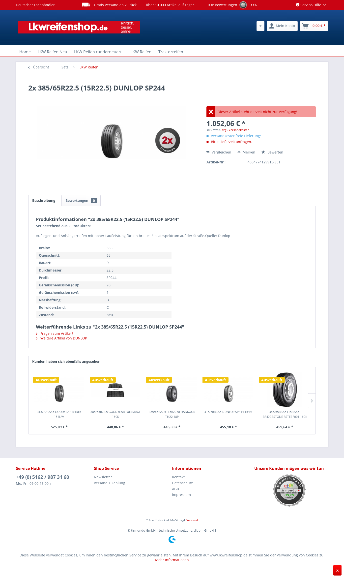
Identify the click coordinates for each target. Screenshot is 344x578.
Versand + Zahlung (109, 483)
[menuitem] (260, 26)
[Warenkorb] (314, 26)
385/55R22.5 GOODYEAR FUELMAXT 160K (115, 414)
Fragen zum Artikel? (54, 333)
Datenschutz (182, 483)
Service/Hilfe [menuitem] (309, 4)
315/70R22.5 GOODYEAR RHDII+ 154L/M (59, 414)
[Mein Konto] (282, 26)
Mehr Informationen (172, 559)
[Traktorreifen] (171, 52)
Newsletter (103, 477)
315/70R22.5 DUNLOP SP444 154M (228, 412)
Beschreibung (43, 200)
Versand (192, 520)
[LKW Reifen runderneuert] (98, 52)
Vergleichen (218, 152)
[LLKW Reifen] (140, 52)
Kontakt (178, 477)
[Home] (25, 52)
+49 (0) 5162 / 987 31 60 (42, 477)
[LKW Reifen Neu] (52, 52)
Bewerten (272, 152)
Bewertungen (81, 200)
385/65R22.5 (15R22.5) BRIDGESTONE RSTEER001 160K (285, 414)
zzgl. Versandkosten (235, 130)
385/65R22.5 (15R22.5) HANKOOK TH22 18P (172, 414)
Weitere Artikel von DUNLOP (61, 338)
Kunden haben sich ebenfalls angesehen (66, 361)
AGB (175, 489)
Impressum (181, 494)
